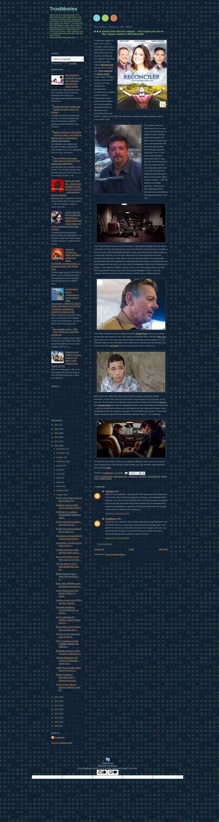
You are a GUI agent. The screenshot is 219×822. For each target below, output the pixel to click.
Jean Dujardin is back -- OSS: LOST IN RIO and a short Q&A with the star (65, 332)
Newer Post (99, 549)
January (60, 495)
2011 (56, 714)
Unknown (109, 491)
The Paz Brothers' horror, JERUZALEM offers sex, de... (67, 566)
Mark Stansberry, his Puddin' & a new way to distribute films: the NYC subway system (73, 81)
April (58, 482)
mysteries (143, 476)
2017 (56, 441)
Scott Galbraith (105, 71)
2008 (56, 726)
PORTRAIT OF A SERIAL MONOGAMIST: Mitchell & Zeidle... (68, 515)
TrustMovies (108, 473)
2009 (56, 722)
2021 (56, 425)
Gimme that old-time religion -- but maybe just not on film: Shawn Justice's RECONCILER (133, 32)
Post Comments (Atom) (115, 554)
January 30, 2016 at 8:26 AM (117, 538)
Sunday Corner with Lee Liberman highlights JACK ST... (68, 687)
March (59, 486)
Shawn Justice (103, 74)
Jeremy (163, 402)
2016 (56, 446)
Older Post (163, 549)
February (60, 490)
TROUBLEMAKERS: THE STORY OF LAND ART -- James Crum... (68, 660)
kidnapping (133, 476)
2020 (56, 429)
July (58, 470)
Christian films (107, 476)
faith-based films (120, 476)
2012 (56, 709)
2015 (56, 697)
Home (131, 549)
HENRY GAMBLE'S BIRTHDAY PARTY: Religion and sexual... (66, 677)
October (60, 457)
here (109, 468)
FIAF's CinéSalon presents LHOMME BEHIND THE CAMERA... (67, 644)
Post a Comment (105, 544)
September (61, 461)
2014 (56, 701)
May (58, 478)
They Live (161, 337)
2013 (56, 705)
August (59, 465)
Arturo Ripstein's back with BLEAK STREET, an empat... (67, 593)
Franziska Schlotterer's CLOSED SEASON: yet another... (67, 610)
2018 (56, 437)
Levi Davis (114, 346)
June (58, 474)
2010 (56, 718)
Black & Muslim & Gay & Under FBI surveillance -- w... (68, 576)
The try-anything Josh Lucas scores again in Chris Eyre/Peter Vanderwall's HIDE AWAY (65, 161)
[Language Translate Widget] (68, 59)
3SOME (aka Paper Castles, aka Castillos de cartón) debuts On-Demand (65, 109)
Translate (69, 63)
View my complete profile (61, 743)
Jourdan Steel (104, 405)
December (61, 449)
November (61, 453)
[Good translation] (102, 772)
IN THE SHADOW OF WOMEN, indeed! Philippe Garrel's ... (68, 620)
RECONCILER (107, 65)
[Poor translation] (113, 772)
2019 (56, 433)
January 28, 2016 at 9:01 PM (117, 513)
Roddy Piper (141, 334)
